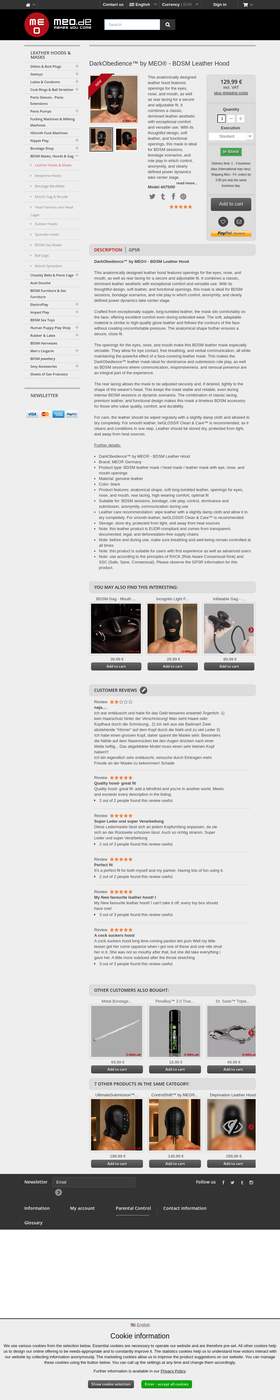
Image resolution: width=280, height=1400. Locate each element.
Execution (231, 128)
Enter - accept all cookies (167, 1384)
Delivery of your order (39, 1284)
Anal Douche (40, 282)
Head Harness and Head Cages (51, 211)
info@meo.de (199, 1261)
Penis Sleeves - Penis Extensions (46, 100)
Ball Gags (41, 255)
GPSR (134, 250)
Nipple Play (39, 140)
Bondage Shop (42, 148)
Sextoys (36, 74)
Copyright (33, 1294)
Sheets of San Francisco (49, 374)
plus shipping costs (231, 93)
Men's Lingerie (42, 351)
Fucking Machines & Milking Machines (52, 122)
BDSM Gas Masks (48, 244)
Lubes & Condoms (45, 81)
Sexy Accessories (43, 366)
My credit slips (84, 1226)
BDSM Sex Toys (42, 320)
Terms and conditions (34, 1251)
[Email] (47, 407)
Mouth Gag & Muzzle (51, 196)
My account (82, 1208)
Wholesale (34, 1241)
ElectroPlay (39, 304)
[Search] (167, 24)
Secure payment (39, 1261)
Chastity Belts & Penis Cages (52, 275)
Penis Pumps (40, 111)
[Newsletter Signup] (73, 407)
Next (134, 139)
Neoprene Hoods (47, 175)
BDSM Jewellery (42, 358)
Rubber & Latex (42, 335)
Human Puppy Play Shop (50, 327)
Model (154, 187)
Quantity (231, 109)
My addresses (83, 1233)
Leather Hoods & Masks (53, 165)
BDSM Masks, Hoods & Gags (52, 156)
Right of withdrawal (34, 1271)
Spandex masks (46, 234)
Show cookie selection (111, 1384)
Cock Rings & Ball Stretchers (52, 89)
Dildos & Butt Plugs (45, 66)
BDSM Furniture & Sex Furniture (48, 293)
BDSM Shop (35, 1226)
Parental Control (131, 1263)
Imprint (31, 1302)
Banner (31, 1233)
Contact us (113, 4)
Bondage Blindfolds (49, 186)
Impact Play (39, 312)
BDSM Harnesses (43, 343)
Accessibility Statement (36, 1312)
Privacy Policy (173, 1371)
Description (108, 250)
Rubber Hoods (45, 223)
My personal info (86, 1241)
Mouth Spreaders (48, 265)
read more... (186, 183)
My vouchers (82, 1248)
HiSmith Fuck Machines (49, 133)
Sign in (219, 4)
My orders (79, 1218)
